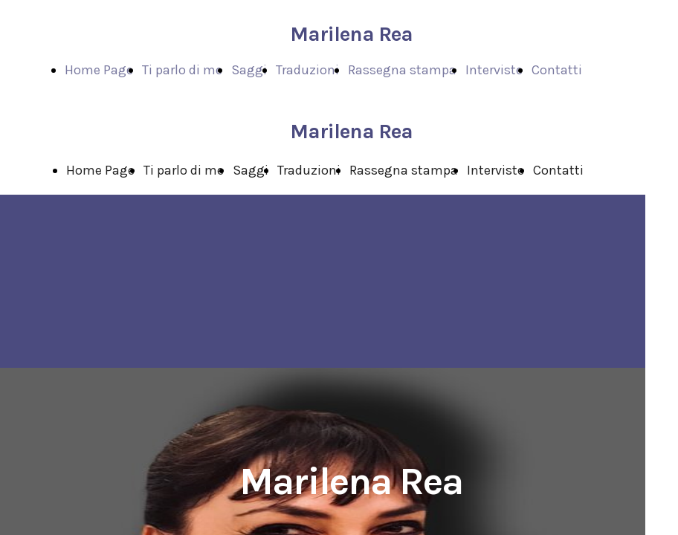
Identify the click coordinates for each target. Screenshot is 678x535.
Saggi (249, 70)
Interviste (494, 70)
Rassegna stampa (402, 70)
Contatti (557, 70)
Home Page (99, 70)
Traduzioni (307, 70)
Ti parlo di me (182, 70)
